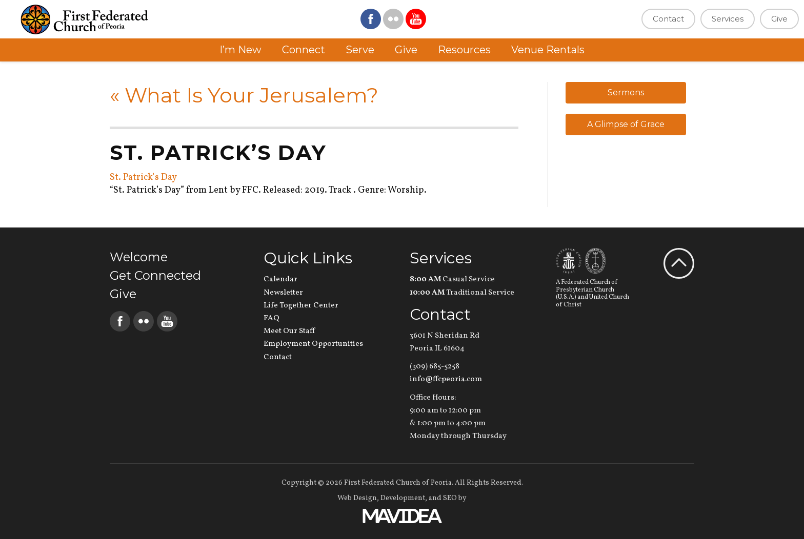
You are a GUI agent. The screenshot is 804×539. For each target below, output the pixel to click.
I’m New (240, 50)
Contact (668, 19)
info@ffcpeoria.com (446, 379)
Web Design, (358, 498)
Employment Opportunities (313, 344)
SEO (450, 498)
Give (779, 19)
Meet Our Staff (289, 331)
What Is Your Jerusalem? (244, 95)
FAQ (271, 318)
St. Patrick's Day (143, 177)
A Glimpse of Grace (626, 124)
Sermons (626, 92)
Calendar (280, 279)
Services (727, 19)
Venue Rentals (548, 50)
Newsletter (283, 292)
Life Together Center (301, 305)
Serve (360, 50)
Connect (303, 50)
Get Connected (155, 275)
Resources (464, 50)
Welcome (139, 257)
